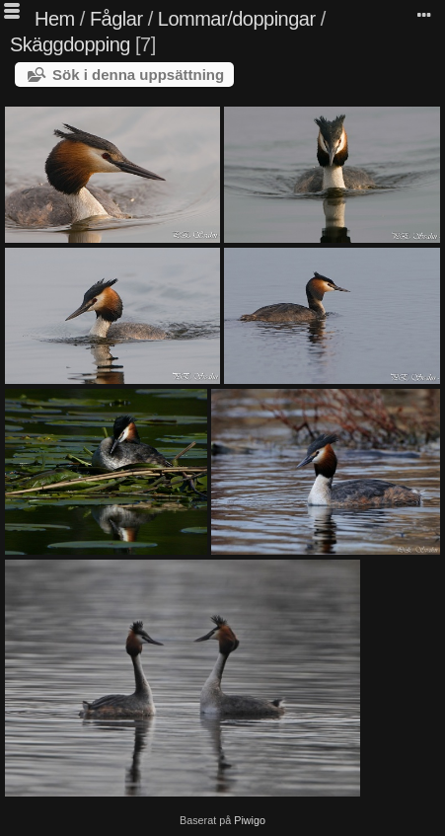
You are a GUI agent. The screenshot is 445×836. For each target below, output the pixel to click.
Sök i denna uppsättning (138, 74)
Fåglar (116, 19)
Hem (55, 19)
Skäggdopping (70, 44)
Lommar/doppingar (237, 19)
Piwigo (249, 820)
